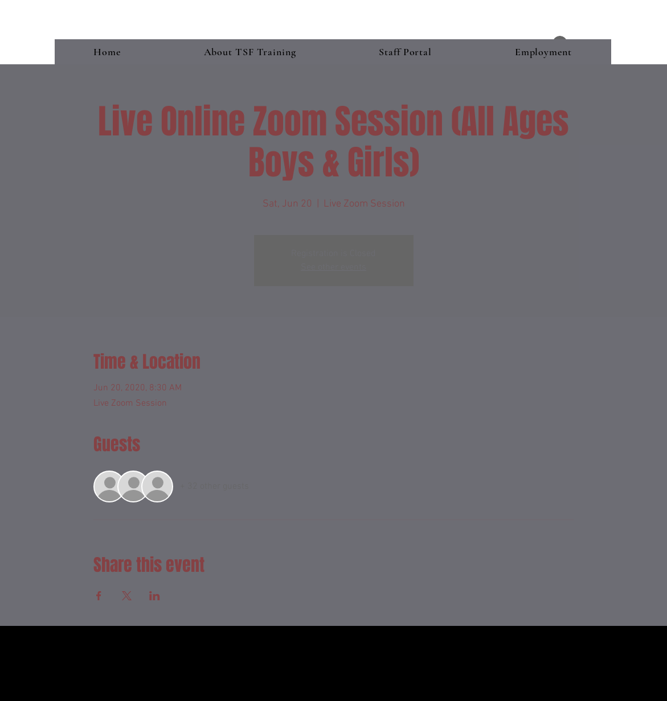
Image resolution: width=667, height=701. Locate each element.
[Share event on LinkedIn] (154, 595)
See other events (333, 267)
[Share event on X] (126, 595)
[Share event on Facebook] (98, 595)
